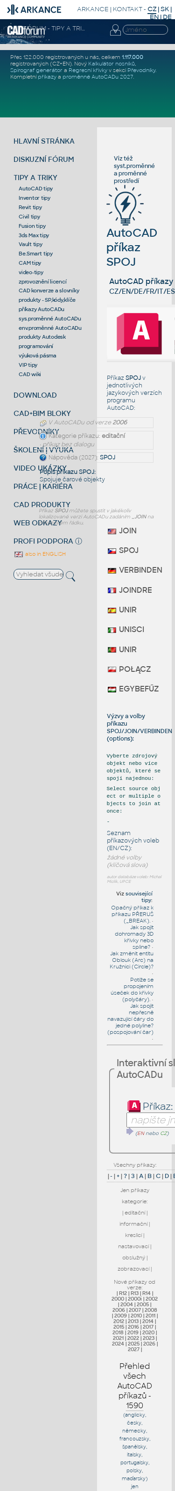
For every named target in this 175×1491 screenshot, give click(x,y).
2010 (136, 1315)
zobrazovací (133, 1269)
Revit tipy (30, 207)
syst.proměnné (134, 166)
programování (36, 346)
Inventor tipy (34, 198)
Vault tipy (30, 244)
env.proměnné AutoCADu (50, 328)
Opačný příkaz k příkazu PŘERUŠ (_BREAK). (132, 914)
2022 (133, 1338)
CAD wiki (30, 374)
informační (133, 1224)
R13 (135, 1293)
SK (165, 9)
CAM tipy (30, 263)
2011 (150, 1315)
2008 (151, 1310)
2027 (134, 1349)
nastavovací (133, 1246)
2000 (118, 1298)
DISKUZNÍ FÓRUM (44, 159)
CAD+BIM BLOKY (42, 413)
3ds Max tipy (34, 235)
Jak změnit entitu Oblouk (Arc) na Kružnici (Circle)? (132, 960)
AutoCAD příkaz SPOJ (131, 233)
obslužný (133, 1257)
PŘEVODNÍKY (36, 431)
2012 (118, 1321)
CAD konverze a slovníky (49, 290)
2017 (148, 1327)
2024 (118, 1343)
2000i (135, 1298)
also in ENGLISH (40, 554)
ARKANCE (93, 9)
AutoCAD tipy (36, 188)
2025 (134, 1343)
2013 (133, 1321)
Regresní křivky (88, 70)
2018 (118, 1332)
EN (154, 17)
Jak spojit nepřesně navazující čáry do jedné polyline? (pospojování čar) (130, 1019)
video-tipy (31, 272)
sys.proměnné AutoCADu (50, 318)
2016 (133, 1327)
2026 (149, 1343)
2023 (148, 1338)
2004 (126, 1304)
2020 (148, 1332)
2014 (148, 1321)
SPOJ (107, 457)
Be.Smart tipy (36, 253)
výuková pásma (37, 355)
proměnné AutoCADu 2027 (98, 76)
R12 (123, 1293)
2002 (152, 1298)
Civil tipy (29, 216)
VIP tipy (28, 365)
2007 (135, 1310)
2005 (143, 1304)
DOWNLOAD (35, 395)
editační (135, 1212)
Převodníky (141, 70)
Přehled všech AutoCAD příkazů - (134, 1386)
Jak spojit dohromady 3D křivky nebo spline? (134, 937)
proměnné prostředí (130, 177)
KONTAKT (127, 9)
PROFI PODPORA (43, 541)
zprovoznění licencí (42, 281)
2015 (118, 1327)
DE (167, 17)
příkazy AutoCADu (41, 309)
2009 (120, 1315)
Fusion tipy (32, 226)
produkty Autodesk (42, 337)
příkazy (47, 76)
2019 (133, 1332)
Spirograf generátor (36, 70)
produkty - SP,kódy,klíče (47, 300)
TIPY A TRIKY (35, 177)
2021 (118, 1338)
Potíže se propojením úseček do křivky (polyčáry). (132, 989)
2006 (118, 1310)
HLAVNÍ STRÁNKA (44, 141)
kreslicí (133, 1235)
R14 (146, 1293)
